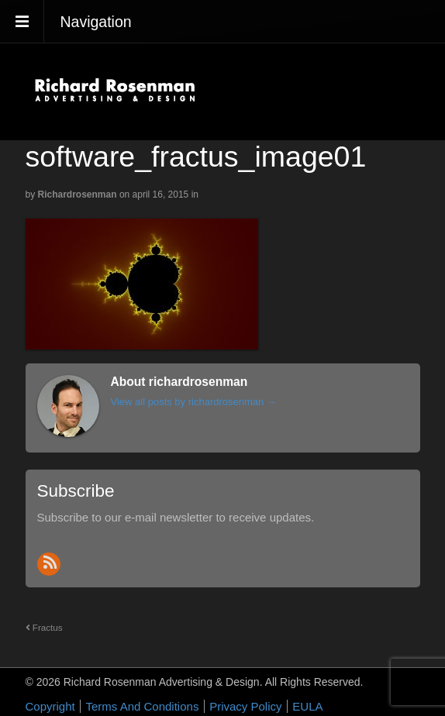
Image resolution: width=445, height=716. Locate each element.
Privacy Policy (245, 706)
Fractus (44, 627)
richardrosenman (77, 194)
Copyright (50, 706)
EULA (307, 706)
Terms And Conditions (141, 706)
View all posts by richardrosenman (194, 402)
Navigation (96, 21)
